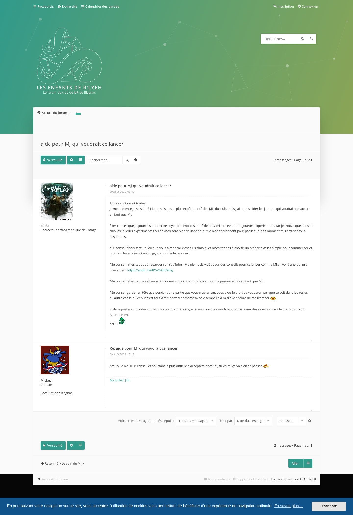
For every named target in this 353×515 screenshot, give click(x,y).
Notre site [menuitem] (67, 6)
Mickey (46, 380)
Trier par (246, 421)
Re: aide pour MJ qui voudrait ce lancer (144, 348)
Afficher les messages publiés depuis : (167, 421)
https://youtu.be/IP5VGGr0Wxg (150, 270)
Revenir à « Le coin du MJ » (64, 463)
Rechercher (302, 38)
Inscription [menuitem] (285, 6)
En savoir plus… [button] (288, 506)
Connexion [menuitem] (310, 6)
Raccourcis (46, 6)
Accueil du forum (55, 479)
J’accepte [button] (329, 506)
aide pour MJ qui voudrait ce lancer (82, 144)
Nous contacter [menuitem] (219, 479)
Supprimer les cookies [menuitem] (253, 479)
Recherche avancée (311, 38)
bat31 (45, 225)
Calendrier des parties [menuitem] (100, 6)
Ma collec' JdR (120, 380)
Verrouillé (54, 160)
